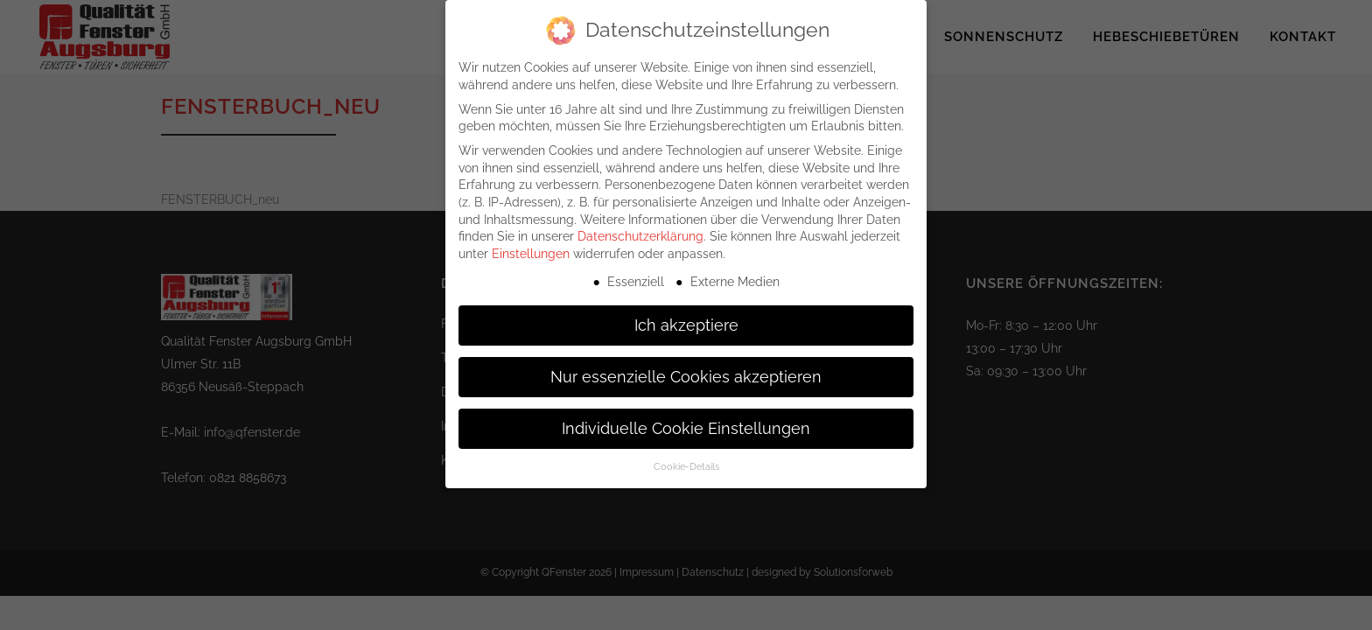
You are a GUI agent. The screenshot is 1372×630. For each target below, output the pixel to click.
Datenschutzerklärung (641, 227)
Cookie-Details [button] (686, 457)
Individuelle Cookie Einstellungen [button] (686, 418)
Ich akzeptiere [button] (686, 315)
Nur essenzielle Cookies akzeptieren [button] (686, 366)
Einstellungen (531, 244)
